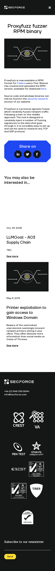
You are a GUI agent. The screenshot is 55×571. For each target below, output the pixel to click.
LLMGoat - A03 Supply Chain (20, 240)
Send (10, 556)
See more (12, 256)
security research (37, 98)
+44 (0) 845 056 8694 (16, 391)
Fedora (21, 83)
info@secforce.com (15, 394)
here (43, 88)
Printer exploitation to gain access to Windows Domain (26, 312)
